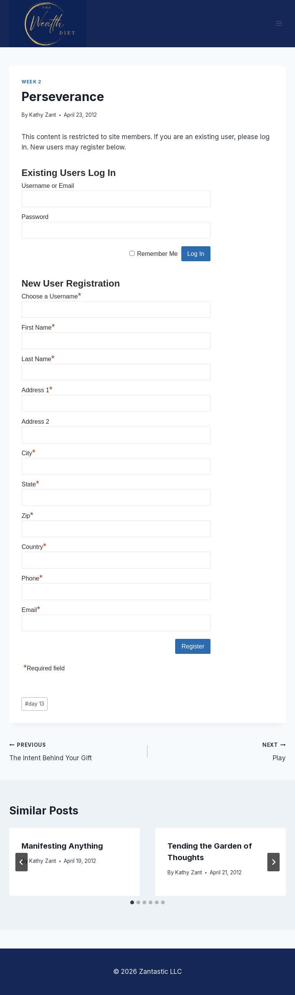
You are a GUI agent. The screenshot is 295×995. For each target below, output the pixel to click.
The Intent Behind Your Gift (75, 751)
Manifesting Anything (62, 846)
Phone (32, 578)
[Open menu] (279, 24)
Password (35, 217)
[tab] (132, 902)
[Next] (273, 862)
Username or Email (48, 185)
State (30, 484)
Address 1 (37, 390)
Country (34, 547)
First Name (38, 327)
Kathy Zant (42, 115)
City (28, 453)
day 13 (34, 704)
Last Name (38, 359)
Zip (27, 515)
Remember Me (157, 253)
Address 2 (35, 421)
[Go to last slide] (21, 862)
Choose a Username (51, 296)
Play (220, 751)
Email (31, 610)
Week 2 (31, 82)
